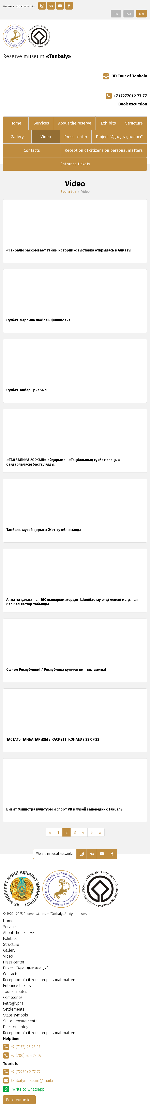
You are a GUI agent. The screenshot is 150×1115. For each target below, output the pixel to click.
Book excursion (132, 104)
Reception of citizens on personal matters (104, 150)
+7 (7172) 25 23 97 (21, 1046)
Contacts (32, 150)
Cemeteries (12, 997)
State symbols (15, 1015)
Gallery (17, 136)
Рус (116, 13)
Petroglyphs (13, 1003)
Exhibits (108, 123)
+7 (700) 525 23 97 (22, 1055)
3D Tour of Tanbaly (125, 76)
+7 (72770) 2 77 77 (126, 95)
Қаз (128, 13)
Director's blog (16, 1026)
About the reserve (74, 123)
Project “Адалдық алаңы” (119, 136)
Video (46, 136)
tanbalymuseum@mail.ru (29, 1080)
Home (15, 123)
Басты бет (68, 192)
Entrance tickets (75, 163)
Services (41, 123)
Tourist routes (15, 991)
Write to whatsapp (23, 1089)
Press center (75, 136)
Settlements (13, 1009)
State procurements (20, 1021)
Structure (134, 123)
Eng (141, 13)
